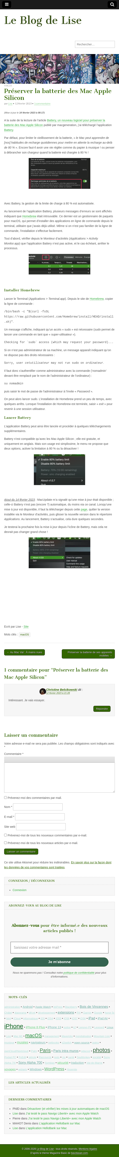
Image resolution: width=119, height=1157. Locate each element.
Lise (10, 103)
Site (26, 626)
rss (63, 1057)
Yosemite (72, 1069)
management (51, 1036)
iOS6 (66, 1018)
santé (71, 1057)
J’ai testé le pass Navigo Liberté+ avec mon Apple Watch (62, 1113)
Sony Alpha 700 (30, 1063)
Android (28, 1006)
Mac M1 (18, 1036)
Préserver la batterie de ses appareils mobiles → (90, 654)
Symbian (50, 1062)
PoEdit (22, 1057)
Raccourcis (45, 1057)
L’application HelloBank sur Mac (59, 1123)
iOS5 (58, 1018)
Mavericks (67, 1036)
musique (9, 1042)
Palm (34, 1051)
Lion (8, 1036)
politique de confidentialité (78, 972)
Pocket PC (10, 1057)
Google (98, 1012)
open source (81, 1042)
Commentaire (13, 754)
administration (12, 1007)
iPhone (13, 1026)
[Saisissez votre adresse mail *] (59, 947)
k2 (74, 1027)
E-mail (9, 816)
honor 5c (110, 1012)
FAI (79, 1012)
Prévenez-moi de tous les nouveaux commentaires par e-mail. (47, 835)
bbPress (58, 1007)
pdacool (85, 1051)
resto (57, 1057)
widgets (22, 1069)
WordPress (54, 1069)
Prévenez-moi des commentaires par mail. (35, 797)
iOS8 (83, 1018)
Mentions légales (88, 1149)
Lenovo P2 (85, 1027)
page (84, 509)
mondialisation (83, 1036)
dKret (32, 1012)
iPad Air (103, 1018)
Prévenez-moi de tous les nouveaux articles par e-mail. (43, 843)
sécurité (63, 1062)
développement (46, 1012)
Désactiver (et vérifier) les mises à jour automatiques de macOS (68, 1108)
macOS (8, 85)
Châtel (8, 1012)
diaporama (20, 1012)
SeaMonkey (83, 1057)
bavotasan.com (79, 1153)
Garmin (87, 1012)
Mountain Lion (102, 1036)
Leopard (99, 1027)
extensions (66, 1012)
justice (67, 1027)
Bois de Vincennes (94, 1007)
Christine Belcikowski (61, 689)
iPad (91, 1018)
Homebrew (29, 216)
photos (101, 1050)
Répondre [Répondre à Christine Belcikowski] (102, 708)
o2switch (67, 1042)
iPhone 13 (54, 1027)
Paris (45, 1050)
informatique (30, 1018)
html (8, 1018)
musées (22, 1042)
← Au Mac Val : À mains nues (24, 652)
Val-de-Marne (94, 1062)
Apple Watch (43, 1006)
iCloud (17, 1018)
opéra (95, 1042)
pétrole (32, 1057)
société (97, 1057)
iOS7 (74, 1018)
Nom (8, 807)
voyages (10, 1069)
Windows (36, 1069)
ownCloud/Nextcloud (16, 1051)
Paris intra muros (66, 1051)
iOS (42, 1018)
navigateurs (38, 1042)
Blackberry (71, 1007)
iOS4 (50, 1018)
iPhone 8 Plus (35, 1027)
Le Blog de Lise (43, 20)
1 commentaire (42, 103)
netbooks (53, 1042)
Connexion (19, 890)
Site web (9, 826)
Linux (110, 1027)
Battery (8, 130)
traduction (77, 1062)
